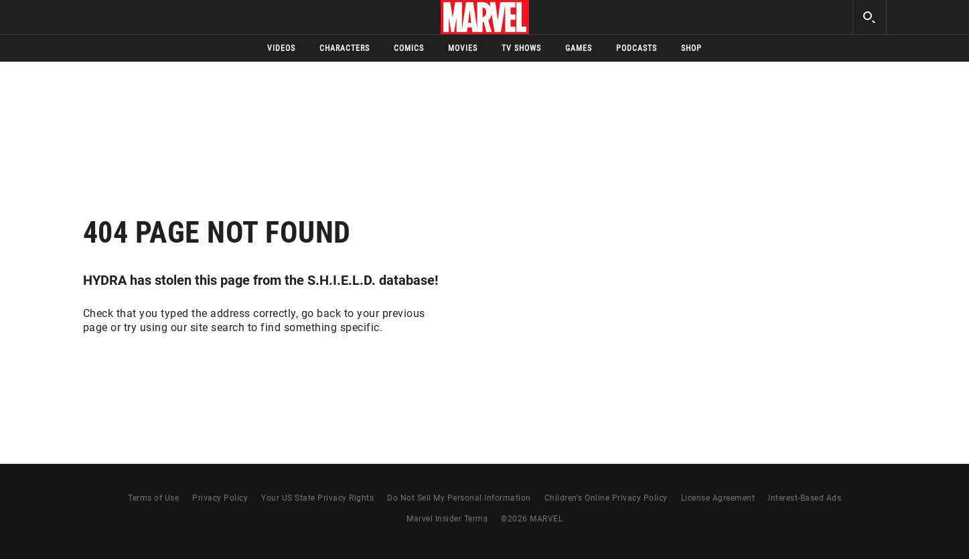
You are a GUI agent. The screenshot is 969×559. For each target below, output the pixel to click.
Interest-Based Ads (804, 498)
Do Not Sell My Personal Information (459, 498)
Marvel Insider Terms (447, 518)
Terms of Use (153, 498)
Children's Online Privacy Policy (606, 498)
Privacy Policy (220, 498)
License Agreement (718, 498)
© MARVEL (532, 518)
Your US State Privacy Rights (317, 498)
